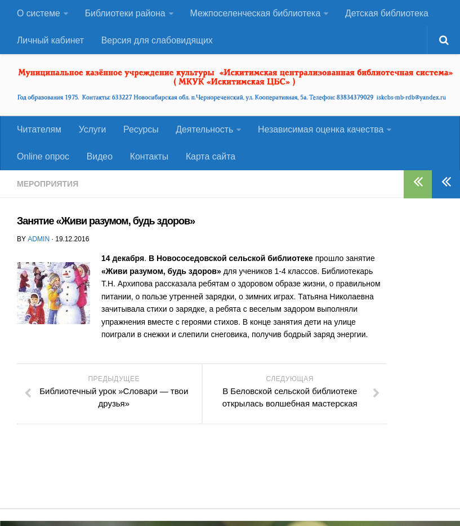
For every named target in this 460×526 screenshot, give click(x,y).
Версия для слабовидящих (156, 42)
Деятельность (201, 133)
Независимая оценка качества (317, 133)
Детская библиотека (386, 14)
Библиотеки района (125, 14)
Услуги (91, 133)
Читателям (38, 133)
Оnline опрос (42, 161)
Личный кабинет (50, 42)
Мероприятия (47, 188)
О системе (38, 14)
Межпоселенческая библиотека (254, 14)
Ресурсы (138, 133)
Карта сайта (207, 161)
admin (38, 244)
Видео (98, 161)
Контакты (146, 161)
